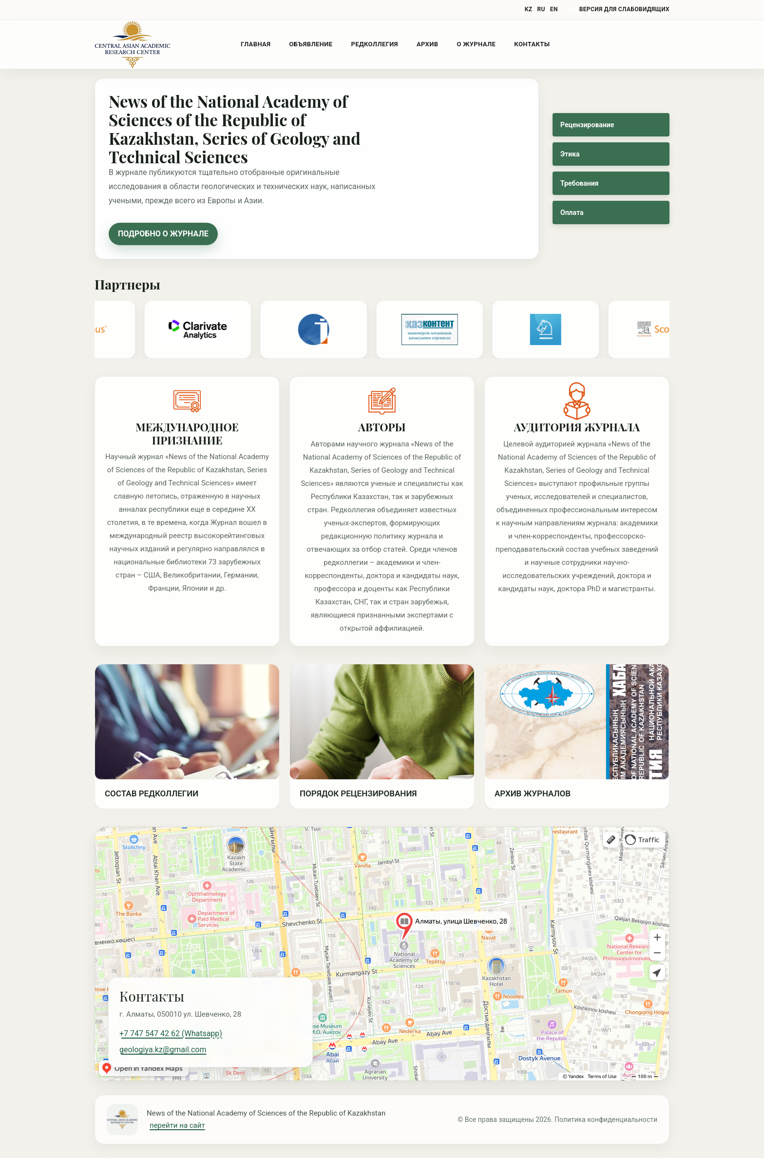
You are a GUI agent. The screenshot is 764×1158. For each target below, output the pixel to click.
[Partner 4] (321, 329)
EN (554, 9)
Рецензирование (587, 125)
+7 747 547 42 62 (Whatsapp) (170, 1033)
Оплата (571, 212)
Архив (427, 44)
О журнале (476, 44)
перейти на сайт (177, 1125)
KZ (529, 9)
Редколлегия (374, 44)
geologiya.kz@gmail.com (163, 1049)
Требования (579, 183)
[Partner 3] (205, 329)
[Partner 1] (437, 329)
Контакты (532, 44)
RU (541, 9)
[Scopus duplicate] (669, 329)
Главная (255, 44)
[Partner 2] (553, 329)
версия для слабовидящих (624, 9)
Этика (570, 154)
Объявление (310, 44)
